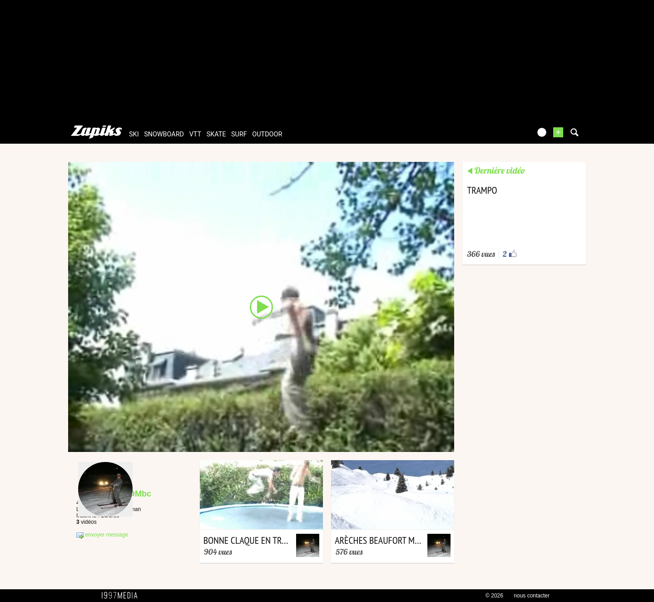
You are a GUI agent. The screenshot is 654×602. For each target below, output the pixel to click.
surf (239, 134)
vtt (195, 134)
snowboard (164, 134)
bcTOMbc (132, 493)
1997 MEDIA (122, 595)
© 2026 (494, 595)
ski (134, 134)
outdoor (267, 134)
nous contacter (532, 595)
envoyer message (102, 535)
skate (216, 134)
